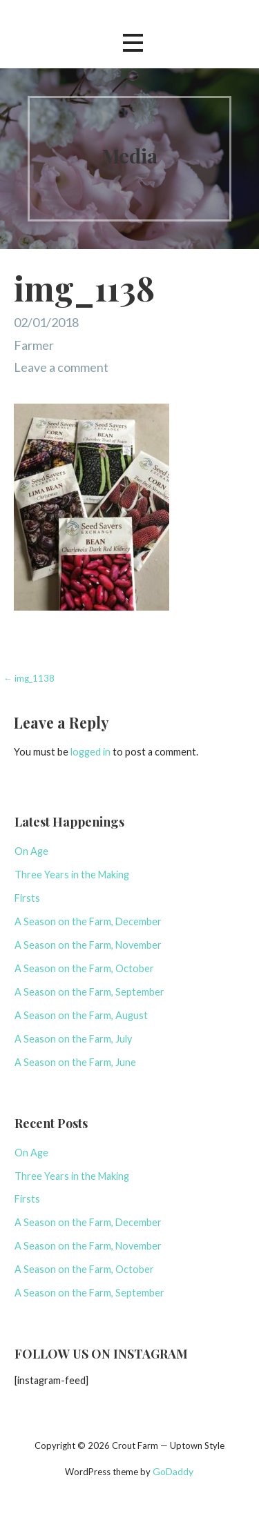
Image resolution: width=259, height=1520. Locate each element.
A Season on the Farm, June (75, 1062)
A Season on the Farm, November (88, 945)
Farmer (34, 345)
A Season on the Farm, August (81, 1015)
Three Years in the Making (72, 874)
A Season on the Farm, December (88, 921)
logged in (90, 752)
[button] (132, 43)
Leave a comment (61, 367)
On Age (31, 851)
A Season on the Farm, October (84, 968)
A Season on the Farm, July (73, 1039)
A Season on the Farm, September (89, 992)
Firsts (27, 898)
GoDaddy (173, 1471)
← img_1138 (29, 678)
